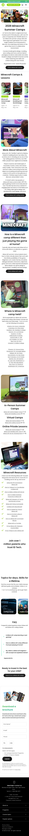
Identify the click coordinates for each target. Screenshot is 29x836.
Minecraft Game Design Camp (13, 412)
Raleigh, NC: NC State (16, 353)
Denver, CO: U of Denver (16, 332)
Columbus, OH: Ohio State (16, 328)
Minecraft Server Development (12, 433)
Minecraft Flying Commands (14, 504)
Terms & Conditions (7, 827)
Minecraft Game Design (13, 421)
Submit (7, 759)
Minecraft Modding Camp (12, 414)
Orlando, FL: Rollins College (16, 343)
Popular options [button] (14, 819)
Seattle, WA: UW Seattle (16, 359)
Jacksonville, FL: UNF (16, 337)
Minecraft (5, 153)
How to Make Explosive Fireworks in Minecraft (14, 496)
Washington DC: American (16, 366)
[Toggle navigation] (25, 5)
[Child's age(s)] (11, 743)
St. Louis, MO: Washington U (16, 361)
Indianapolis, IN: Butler (16, 336)
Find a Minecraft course (15, 67)
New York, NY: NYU (16, 341)
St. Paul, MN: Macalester (16, 362)
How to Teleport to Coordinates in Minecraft (14, 488)
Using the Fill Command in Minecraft (14, 484)
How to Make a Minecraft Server (14, 492)
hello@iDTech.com (14, 798)
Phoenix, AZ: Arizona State (16, 349)
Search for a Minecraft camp (14, 675)
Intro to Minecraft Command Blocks (14, 519)
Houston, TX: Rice (16, 334)
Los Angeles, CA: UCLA (16, 339)
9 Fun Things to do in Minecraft (14, 531)
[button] (15, 636)
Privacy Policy (17, 769)
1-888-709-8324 (13, 794)
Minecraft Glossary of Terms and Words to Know (14, 500)
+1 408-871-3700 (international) (13, 796)
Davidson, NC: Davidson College (16, 330)
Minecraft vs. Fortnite (14, 523)
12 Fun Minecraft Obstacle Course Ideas (14, 527)
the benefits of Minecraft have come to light (13, 181)
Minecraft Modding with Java (13, 432)
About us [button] (14, 805)
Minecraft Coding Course (12, 423)
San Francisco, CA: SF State (16, 357)
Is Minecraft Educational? (14, 507)
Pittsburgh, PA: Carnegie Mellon (16, 351)
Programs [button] (14, 810)
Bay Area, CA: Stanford (16, 364)
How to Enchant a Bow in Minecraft (14, 515)
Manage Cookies (6, 828)
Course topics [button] (14, 814)
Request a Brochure (13, 5)
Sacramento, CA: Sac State (16, 355)
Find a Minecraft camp (15, 271)
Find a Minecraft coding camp (15, 195)
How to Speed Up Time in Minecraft (14, 510)
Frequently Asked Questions (13, 800)
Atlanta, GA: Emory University (16, 326)
